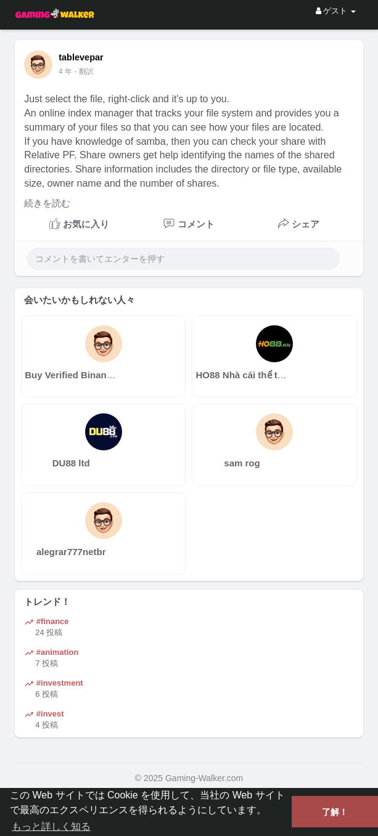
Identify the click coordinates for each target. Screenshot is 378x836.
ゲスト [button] (336, 10)
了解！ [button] (335, 812)
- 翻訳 (84, 71)
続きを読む (47, 203)
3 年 (65, 71)
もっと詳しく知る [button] (51, 826)
